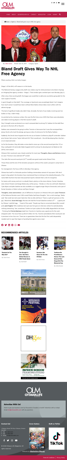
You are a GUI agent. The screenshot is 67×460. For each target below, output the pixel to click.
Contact (33, 14)
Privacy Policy (61, 457)
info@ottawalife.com (14, 410)
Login (49, 14)
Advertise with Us (23, 14)
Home (8, 14)
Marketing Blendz (37, 451)
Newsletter (41, 14)
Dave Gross (8, 63)
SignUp (55, 14)
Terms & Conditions (49, 457)
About (14, 14)
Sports (13, 21)
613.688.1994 (9, 434)
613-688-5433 (9, 432)
